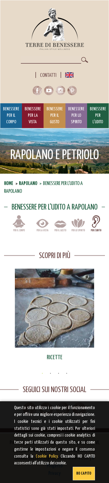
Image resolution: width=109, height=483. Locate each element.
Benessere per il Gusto (55, 115)
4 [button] (67, 373)
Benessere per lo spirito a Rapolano (78, 227)
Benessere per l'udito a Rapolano (96, 227)
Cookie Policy (47, 456)
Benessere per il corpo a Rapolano (19, 227)
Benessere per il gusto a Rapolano (60, 227)
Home (8, 183)
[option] (54, 315)
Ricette (54, 357)
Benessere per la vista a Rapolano (42, 227)
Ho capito (83, 473)
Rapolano (28, 183)
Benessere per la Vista (33, 115)
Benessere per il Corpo (11, 115)
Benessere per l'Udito (98, 115)
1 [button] (42, 373)
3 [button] (58, 373)
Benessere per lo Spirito (76, 115)
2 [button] (50, 373)
